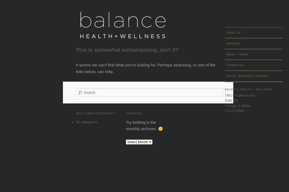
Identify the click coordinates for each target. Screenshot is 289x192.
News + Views (237, 54)
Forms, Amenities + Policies (247, 76)
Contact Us (234, 65)
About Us (233, 32)
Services (232, 43)
